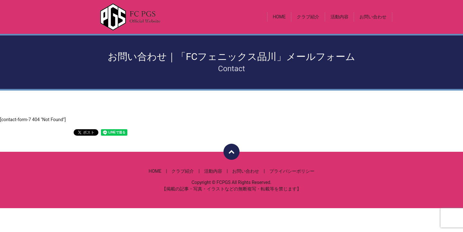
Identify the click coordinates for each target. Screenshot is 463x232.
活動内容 (340, 16)
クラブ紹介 (308, 16)
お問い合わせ (372, 16)
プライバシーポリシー (291, 171)
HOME (279, 16)
